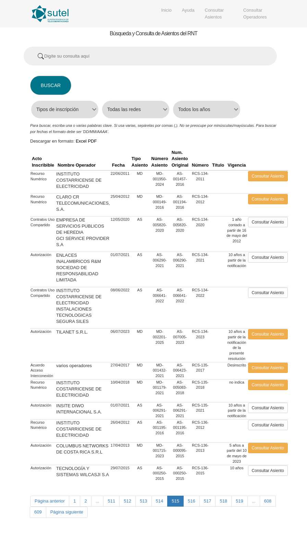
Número (200, 165)
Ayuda (188, 10)
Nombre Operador (77, 165)
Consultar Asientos (214, 14)
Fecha (118, 165)
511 (111, 501)
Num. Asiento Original (180, 159)
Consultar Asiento (268, 176)
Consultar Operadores (255, 14)
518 (223, 501)
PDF (92, 141)
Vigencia (237, 165)
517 (207, 501)
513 (143, 501)
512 (127, 501)
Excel (81, 141)
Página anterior (50, 501)
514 (159, 501)
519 (239, 501)
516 (191, 501)
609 (38, 512)
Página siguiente (66, 512)
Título (218, 165)
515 (175, 501)
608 (268, 501)
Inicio (166, 10)
